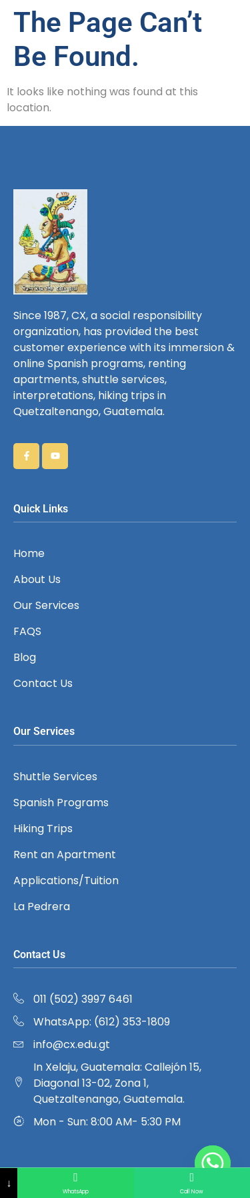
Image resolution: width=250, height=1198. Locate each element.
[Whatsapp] (213, 1163)
